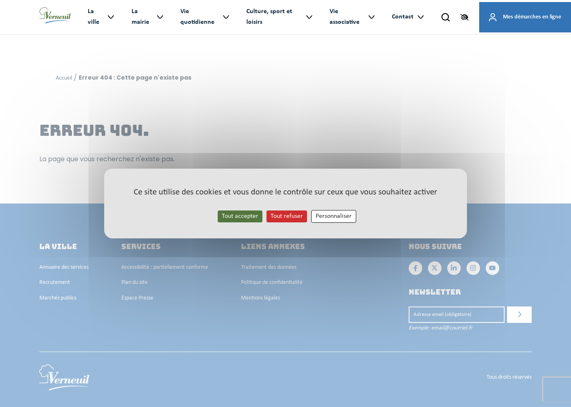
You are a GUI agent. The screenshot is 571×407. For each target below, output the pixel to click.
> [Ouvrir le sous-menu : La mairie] (160, 17)
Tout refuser (287, 216)
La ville (93, 16)
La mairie (140, 16)
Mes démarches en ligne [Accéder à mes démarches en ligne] (532, 17)
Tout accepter (240, 216)
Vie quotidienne (197, 16)
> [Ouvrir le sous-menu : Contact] (420, 17)
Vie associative (344, 16)
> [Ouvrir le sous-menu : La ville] (110, 17)
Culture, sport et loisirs (269, 16)
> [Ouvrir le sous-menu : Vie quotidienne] (226, 17)
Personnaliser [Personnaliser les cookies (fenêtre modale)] (334, 216)
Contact (403, 17)
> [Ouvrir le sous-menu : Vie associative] (371, 17)
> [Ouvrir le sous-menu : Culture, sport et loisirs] (309, 17)
